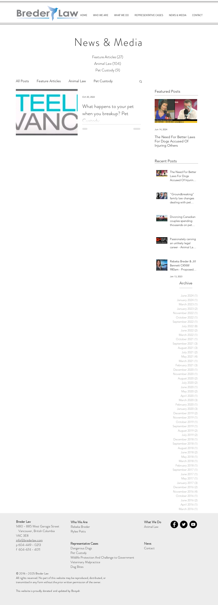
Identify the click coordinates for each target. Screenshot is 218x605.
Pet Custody (103, 81)
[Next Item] (190, 111)
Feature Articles (49, 81)
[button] (141, 82)
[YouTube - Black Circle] (193, 524)
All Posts (22, 81)
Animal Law (77, 81)
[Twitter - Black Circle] (183, 524)
